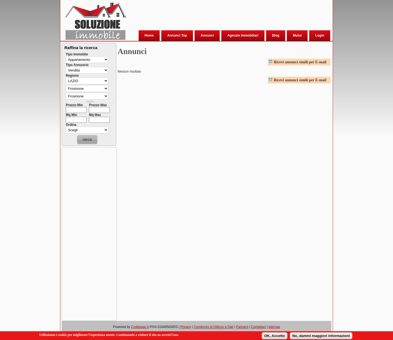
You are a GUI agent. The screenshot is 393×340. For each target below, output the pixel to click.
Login (319, 35)
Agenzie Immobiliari (242, 35)
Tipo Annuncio (77, 65)
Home (149, 35)
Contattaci (258, 327)
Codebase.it (140, 327)
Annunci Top (177, 35)
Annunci (207, 35)
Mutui (297, 35)
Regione (72, 75)
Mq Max (95, 115)
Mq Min (71, 115)
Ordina (71, 125)
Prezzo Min (74, 105)
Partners (242, 327)
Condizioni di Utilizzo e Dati (213, 327)
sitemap (274, 327)
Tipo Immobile (77, 54)
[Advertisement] (228, 16)
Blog (275, 35)
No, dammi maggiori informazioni (321, 336)
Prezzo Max (98, 105)
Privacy (185, 327)
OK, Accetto (274, 336)
